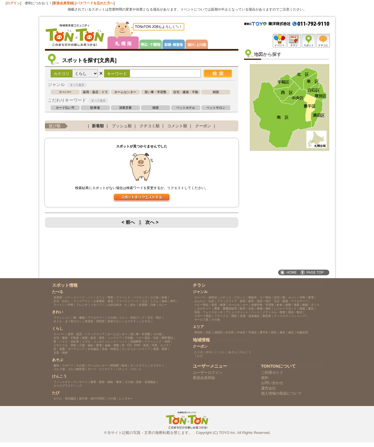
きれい (210, 352)
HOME (291, 272)
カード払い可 (65, 107)
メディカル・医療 (274, 312)
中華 (70, 304)
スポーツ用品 (202, 315)
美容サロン (115, 321)
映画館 (114, 365)
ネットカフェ (138, 365)
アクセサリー (96, 317)
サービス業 (201, 319)
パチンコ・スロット (129, 369)
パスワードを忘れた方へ (95, 3)
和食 (164, 297)
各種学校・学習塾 (262, 304)
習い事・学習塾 (155, 92)
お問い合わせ (272, 383)
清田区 (218, 332)
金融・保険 (112, 345)
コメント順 (177, 126)
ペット (123, 341)
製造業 (267, 315)
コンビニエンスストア (136, 348)
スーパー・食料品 (205, 297)
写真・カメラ (160, 345)
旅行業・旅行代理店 (92, 398)
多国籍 (143, 304)
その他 (154, 297)
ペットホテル (185, 107)
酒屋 (296, 304)
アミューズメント (237, 312)
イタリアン (97, 304)
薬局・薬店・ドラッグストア (95, 92)
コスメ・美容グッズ (131, 317)
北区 (208, 332)
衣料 (302, 297)
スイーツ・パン (83, 297)
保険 (288, 304)
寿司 (173, 301)
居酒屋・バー (62, 297)
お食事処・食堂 (103, 301)
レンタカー (126, 398)
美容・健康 (218, 304)
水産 (251, 308)
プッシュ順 (122, 126)
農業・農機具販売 (225, 308)
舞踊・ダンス (310, 304)
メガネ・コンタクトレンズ (99, 341)
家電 (99, 345)
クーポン (203, 126)
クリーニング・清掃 (157, 341)
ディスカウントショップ (289, 315)
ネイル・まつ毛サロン (67, 321)
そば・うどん (150, 301)
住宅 (277, 297)
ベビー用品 (201, 304)
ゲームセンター (98, 365)
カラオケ (156, 365)
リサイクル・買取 (64, 345)
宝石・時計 (154, 317)
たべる (198, 352)
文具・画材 (60, 352)
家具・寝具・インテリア (106, 337)
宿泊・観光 (295, 312)
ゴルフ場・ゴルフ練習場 (69, 369)
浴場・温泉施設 (250, 315)
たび (200, 355)
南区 (291, 332)
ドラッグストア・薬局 (231, 301)
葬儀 (260, 308)
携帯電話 (167, 337)
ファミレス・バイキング (131, 297)
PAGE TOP (315, 272)
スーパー (65, 92)
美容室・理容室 (95, 321)
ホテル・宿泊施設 (64, 398)
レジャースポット (285, 308)
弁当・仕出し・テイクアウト (71, 301)
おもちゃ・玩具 (204, 301)
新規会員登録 (63, 3)
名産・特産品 (110, 348)
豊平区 (264, 332)
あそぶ (232, 352)
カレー (163, 304)
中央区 (241, 332)
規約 (264, 378)
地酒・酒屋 (160, 348)
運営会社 (268, 388)
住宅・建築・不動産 (185, 92)
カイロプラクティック (67, 385)
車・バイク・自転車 (66, 341)
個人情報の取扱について (281, 393)
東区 (282, 332)
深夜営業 (125, 107)
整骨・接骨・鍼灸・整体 (106, 382)
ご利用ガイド (272, 372)
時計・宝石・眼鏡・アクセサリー (286, 301)
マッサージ (80, 382)
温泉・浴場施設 (146, 382)
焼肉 (164, 301)
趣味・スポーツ (63, 365)
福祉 (268, 308)
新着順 (98, 126)
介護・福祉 (86, 345)
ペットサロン (215, 107)
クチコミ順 (150, 126)
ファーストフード (127, 301)
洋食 (153, 304)
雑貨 (216, 92)
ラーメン (59, 304)
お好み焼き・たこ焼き (122, 304)
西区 (274, 332)
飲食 (279, 304)
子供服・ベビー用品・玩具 (142, 337)
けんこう (245, 352)
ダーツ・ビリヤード (100, 369)
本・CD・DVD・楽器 (135, 345)
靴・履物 (79, 317)
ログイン (13, 3)
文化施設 (93, 348)
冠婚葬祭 (136, 341)
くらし (221, 352)
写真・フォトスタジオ (208, 312)
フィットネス (62, 382)
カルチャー (204, 308)
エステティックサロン (139, 321)
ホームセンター (125, 92)
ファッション (62, 317)
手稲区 (252, 332)
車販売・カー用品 (259, 297)
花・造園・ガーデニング (69, 348)
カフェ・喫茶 (104, 297)
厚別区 (198, 332)
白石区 (230, 332)
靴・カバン (289, 297)
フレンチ (82, 304)
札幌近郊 (302, 332)
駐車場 (95, 107)
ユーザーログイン (207, 372)
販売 (242, 308)
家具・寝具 (255, 301)
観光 (124, 365)
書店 (311, 308)
